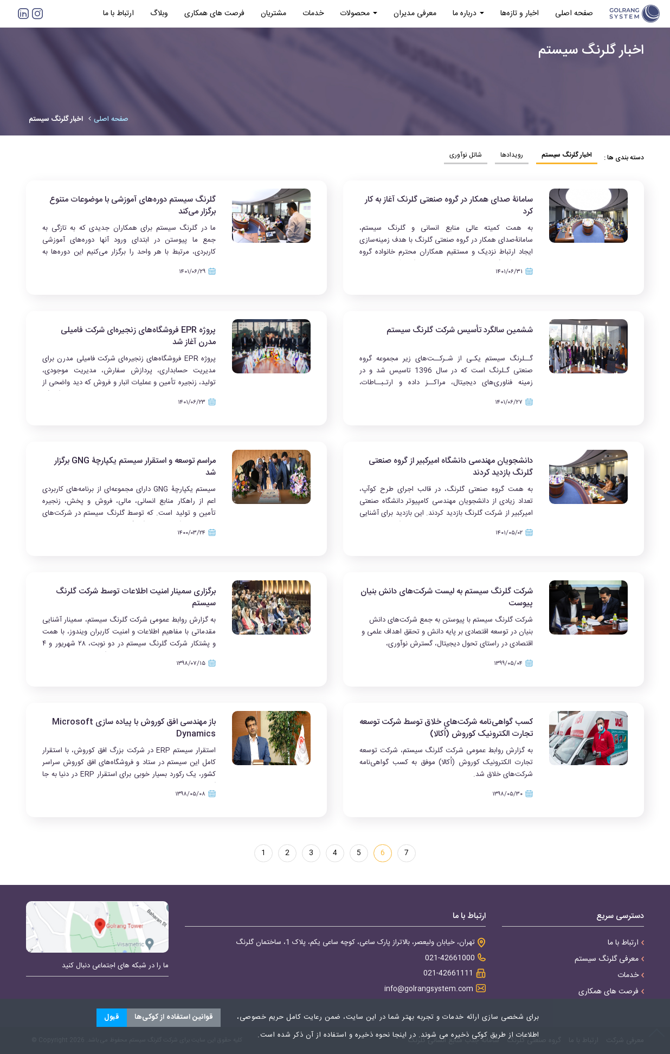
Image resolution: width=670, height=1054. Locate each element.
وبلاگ (159, 13)
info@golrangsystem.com (428, 989)
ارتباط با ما (118, 13)
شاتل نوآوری (465, 155)
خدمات (313, 13)
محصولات (358, 13)
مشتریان (273, 13)
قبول (111, 1017)
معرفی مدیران (415, 13)
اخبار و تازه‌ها (519, 13)
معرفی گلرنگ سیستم (609, 959)
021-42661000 (450, 958)
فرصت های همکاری (214, 13)
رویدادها (511, 155)
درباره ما (468, 13)
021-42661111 (448, 973)
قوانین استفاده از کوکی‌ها (173, 1017)
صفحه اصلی (574, 13)
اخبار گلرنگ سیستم (567, 155)
